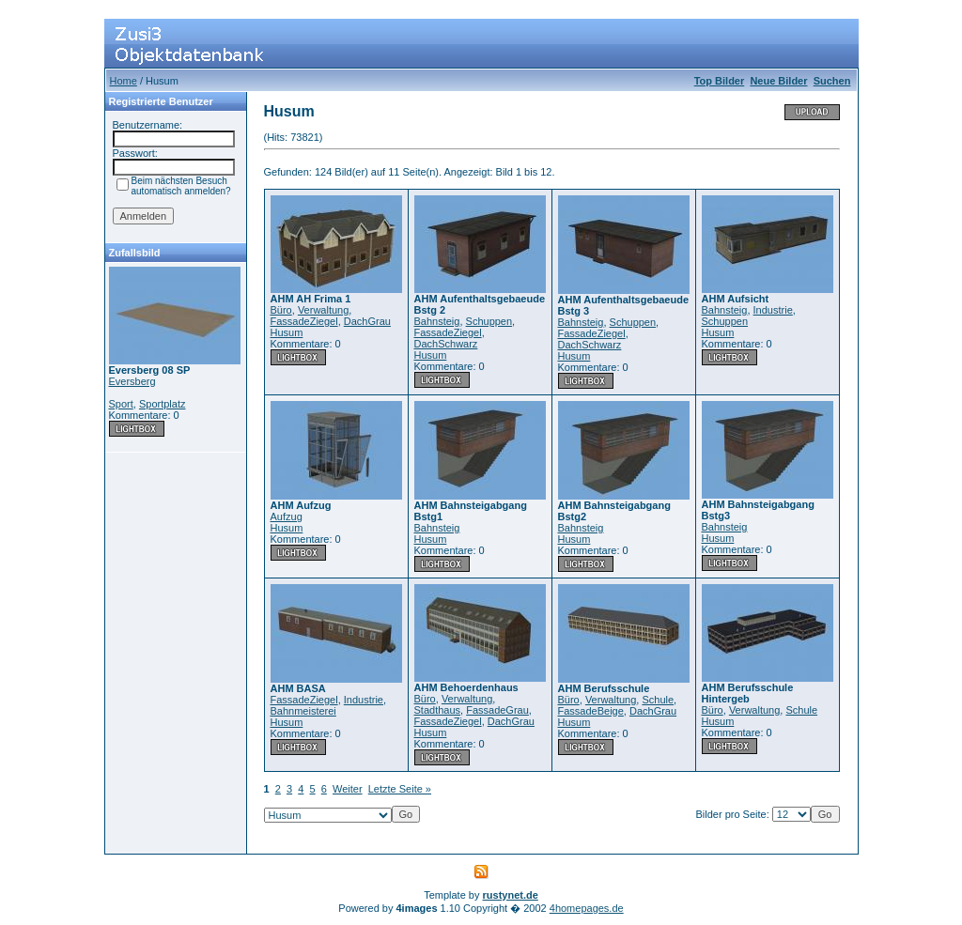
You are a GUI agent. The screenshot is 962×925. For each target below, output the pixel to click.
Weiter (348, 788)
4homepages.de (587, 908)
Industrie (773, 310)
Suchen (832, 80)
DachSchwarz (446, 343)
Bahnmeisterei (303, 711)
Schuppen (489, 321)
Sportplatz (162, 403)
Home (123, 80)
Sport (121, 403)
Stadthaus (437, 710)
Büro (281, 310)
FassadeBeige (591, 711)
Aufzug (287, 516)
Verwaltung (323, 310)
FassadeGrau (497, 710)
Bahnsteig (437, 321)
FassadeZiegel (304, 321)
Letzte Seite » (399, 788)
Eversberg (132, 381)
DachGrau (367, 321)
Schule (658, 699)
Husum (287, 332)
